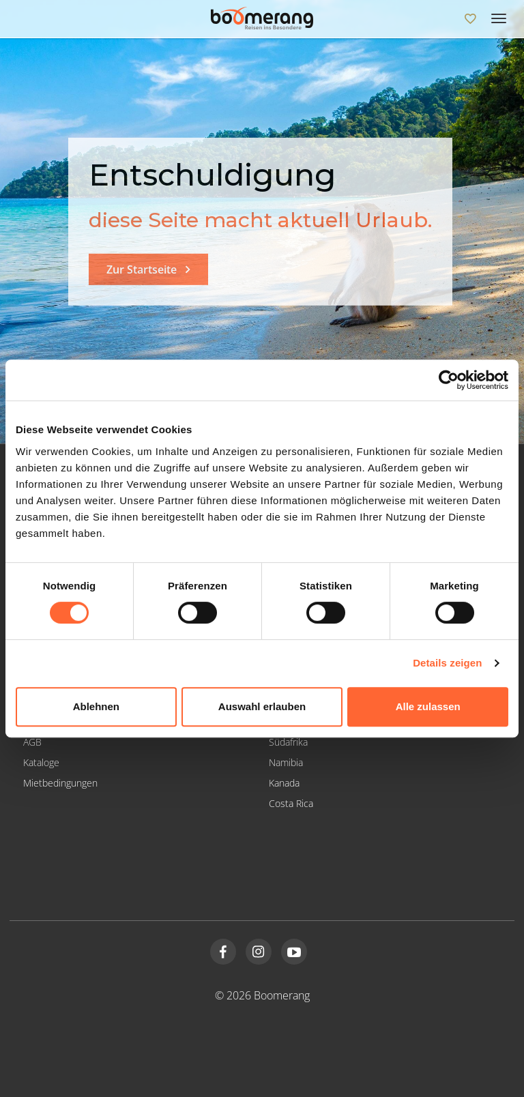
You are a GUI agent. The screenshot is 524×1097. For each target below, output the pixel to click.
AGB (32, 741)
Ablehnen (96, 706)
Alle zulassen (428, 706)
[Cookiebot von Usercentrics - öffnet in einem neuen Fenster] (448, 380)
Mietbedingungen (60, 782)
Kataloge (41, 762)
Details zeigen (447, 663)
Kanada (284, 782)
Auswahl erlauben (262, 706)
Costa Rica (291, 803)
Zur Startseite (141, 269)
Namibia (286, 762)
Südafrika (288, 741)
